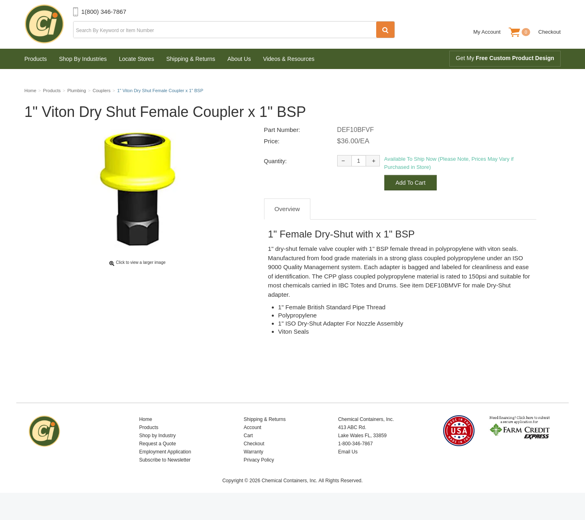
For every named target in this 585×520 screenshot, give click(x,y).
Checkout (549, 32)
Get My (505, 58)
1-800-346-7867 (355, 463)
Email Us (348, 471)
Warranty (253, 471)
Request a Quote (157, 463)
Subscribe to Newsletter (165, 479)
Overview (287, 227)
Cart (248, 454)
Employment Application (165, 471)
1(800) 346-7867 (103, 11)
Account (252, 446)
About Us (239, 59)
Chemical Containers (48, 24)
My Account (486, 32)
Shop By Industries (83, 59)
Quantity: (275, 180)
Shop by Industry (157, 454)
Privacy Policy (259, 479)
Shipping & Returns (190, 59)
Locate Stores (136, 59)
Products (35, 59)
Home (145, 438)
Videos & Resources (288, 59)
